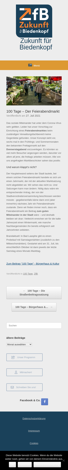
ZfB (36, 273)
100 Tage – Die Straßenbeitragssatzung (34, 292)
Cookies (34, 443)
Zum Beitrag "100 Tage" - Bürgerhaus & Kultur (32, 263)
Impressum (34, 430)
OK (12, 464)
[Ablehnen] (63, 460)
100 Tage (28, 273)
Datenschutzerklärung (33, 418)
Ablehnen (25, 464)
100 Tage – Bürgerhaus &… (34, 307)
